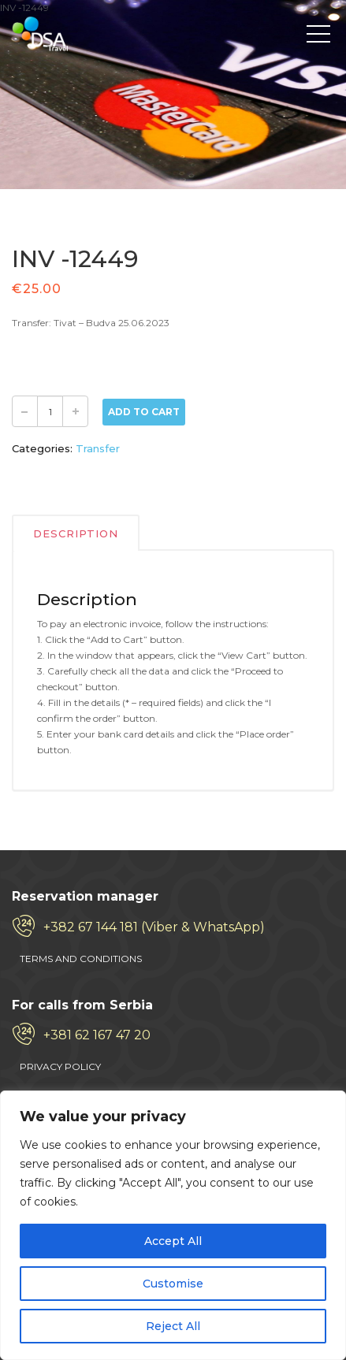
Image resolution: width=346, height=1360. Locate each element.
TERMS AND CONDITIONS (81, 958)
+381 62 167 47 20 (97, 1034)
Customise (173, 1283)
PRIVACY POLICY (60, 1066)
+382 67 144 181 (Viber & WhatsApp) (154, 927)
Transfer (98, 448)
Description (75, 533)
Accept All (173, 1241)
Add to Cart (144, 412)
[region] (173, 1225)
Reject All (173, 1326)
